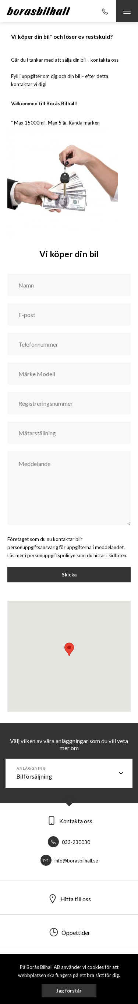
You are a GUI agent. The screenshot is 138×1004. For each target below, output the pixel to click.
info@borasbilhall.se (69, 861)
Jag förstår (69, 991)
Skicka (69, 575)
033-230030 (69, 842)
